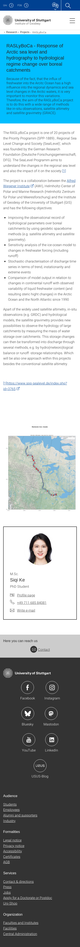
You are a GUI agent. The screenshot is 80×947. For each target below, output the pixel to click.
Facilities (10, 928)
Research (11, 32)
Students (10, 804)
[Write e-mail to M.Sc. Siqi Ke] (22, 610)
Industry (9, 820)
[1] (64, 170)
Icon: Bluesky (27, 713)
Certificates (11, 856)
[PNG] (40, 469)
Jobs (7, 892)
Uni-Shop (10, 903)
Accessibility (12, 851)
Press (7, 887)
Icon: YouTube (28, 739)
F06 (19, 5)
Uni (5, 5)
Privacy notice (13, 845)
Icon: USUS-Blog (40, 765)
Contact (40, 649)
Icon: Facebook (27, 687)
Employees (11, 809)
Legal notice (12, 840)
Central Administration (20, 933)
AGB (6, 862)
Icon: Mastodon (51, 713)
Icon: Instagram (52, 687)
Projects (24, 32)
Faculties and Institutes (20, 922)
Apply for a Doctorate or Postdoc (27, 897)
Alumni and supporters (20, 815)
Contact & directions (18, 881)
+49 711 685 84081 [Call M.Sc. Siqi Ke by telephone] (32, 602)
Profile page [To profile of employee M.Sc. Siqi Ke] (26, 595)
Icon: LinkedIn (51, 739)
